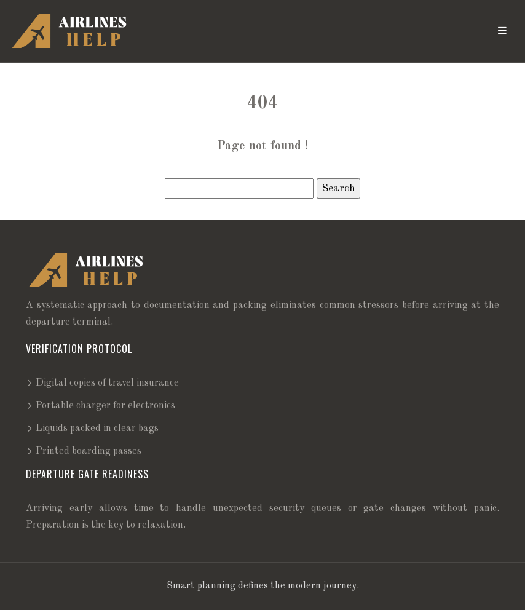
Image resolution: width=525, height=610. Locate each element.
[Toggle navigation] (502, 31)
